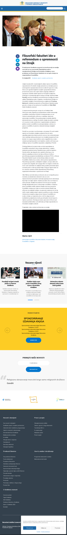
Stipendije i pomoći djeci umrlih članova (13, 467)
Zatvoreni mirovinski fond (10, 462)
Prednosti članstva (33, 312)
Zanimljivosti (6, 438)
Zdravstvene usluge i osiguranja (11, 472)
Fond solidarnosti (8, 455)
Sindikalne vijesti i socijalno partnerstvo (42, 78)
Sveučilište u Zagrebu (28, 241)
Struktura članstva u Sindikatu (11, 498)
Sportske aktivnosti (8, 440)
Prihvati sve (29, 528)
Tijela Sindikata (7, 493)
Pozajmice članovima (9, 458)
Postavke (57, 528)
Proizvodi (5, 477)
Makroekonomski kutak (40, 455)
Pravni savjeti (37, 431)
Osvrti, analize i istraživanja (43, 448)
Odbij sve (43, 528)
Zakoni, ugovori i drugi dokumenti (43, 422)
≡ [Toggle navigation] (2, 8)
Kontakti (5, 503)
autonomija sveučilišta (28, 239)
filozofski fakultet (40, 239)
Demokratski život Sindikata (10, 429)
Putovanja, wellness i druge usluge (12, 479)
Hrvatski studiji (50, 239)
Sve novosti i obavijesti (9, 419)
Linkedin (18, 64)
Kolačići (38, 531)
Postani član (6, 481)
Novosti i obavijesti (9, 414)
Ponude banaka (7, 469)
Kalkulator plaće (38, 429)
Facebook (18, 56)
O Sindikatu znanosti (10, 486)
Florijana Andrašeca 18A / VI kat (15, 522)
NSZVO (10, 524)
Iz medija (5, 433)
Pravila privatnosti (45, 531)
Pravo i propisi (39, 414)
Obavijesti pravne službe (40, 419)
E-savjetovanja (38, 426)
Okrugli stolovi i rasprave (9, 436)
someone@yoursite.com (18, 68)
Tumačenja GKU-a (39, 424)
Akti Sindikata (7, 496)
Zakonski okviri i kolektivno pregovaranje (14, 424)
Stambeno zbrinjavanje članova (11, 460)
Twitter (18, 60)
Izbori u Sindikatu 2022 (9, 501)
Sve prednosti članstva (9, 453)
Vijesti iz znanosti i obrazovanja (11, 426)
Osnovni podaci (7, 491)
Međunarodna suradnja (9, 431)
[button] (7, 328)
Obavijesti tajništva (8, 443)
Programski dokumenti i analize (42, 453)
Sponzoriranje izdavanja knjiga (33, 319)
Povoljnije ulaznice (8, 474)
